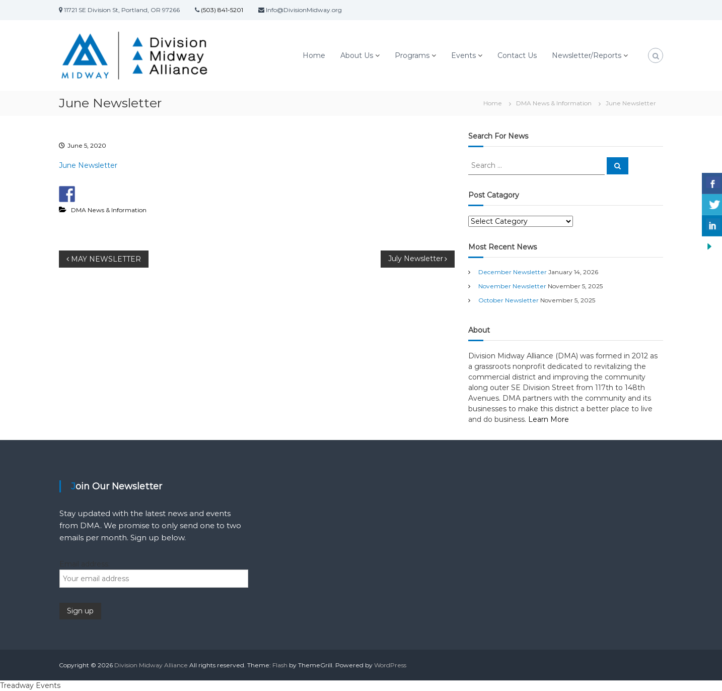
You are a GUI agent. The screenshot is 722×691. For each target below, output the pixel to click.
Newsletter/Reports (586, 55)
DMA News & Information (554, 103)
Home (314, 55)
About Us (356, 55)
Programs (412, 55)
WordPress (390, 665)
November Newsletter (512, 286)
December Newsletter (512, 272)
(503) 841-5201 (221, 10)
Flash (279, 665)
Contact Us (517, 55)
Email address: (84, 564)
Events (463, 55)
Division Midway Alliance (151, 665)
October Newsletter (508, 300)
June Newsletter (88, 165)
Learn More (548, 419)
